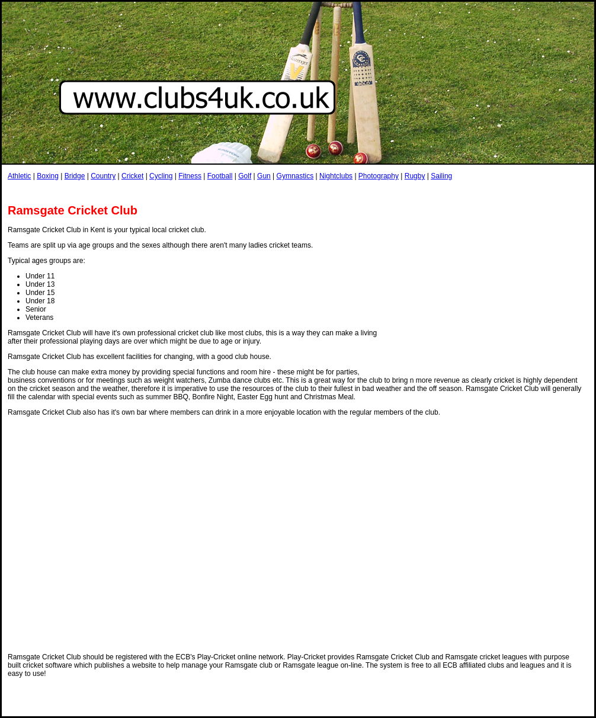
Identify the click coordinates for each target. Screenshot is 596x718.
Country (103, 176)
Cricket (132, 176)
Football (220, 176)
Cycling (160, 176)
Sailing (441, 176)
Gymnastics (295, 176)
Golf (244, 176)
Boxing (48, 176)
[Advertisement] (491, 289)
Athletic (19, 176)
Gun (264, 176)
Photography (378, 176)
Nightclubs (336, 176)
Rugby (415, 176)
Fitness (189, 176)
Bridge (75, 176)
